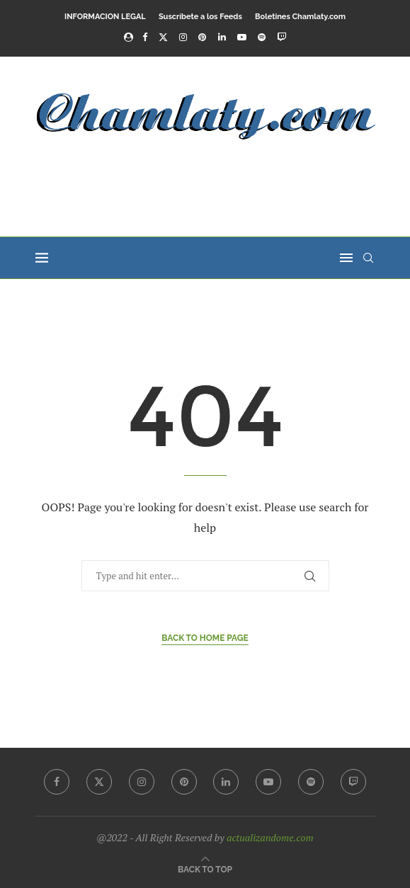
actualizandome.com (270, 837)
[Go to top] (205, 868)
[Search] (368, 257)
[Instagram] (183, 36)
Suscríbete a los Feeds (200, 16)
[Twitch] (281, 36)
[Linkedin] (222, 36)
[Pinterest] (202, 36)
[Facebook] (144, 36)
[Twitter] (163, 36)
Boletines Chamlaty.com (300, 16)
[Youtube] (241, 36)
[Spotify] (262, 36)
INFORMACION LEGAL (105, 16)
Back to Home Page (205, 638)
